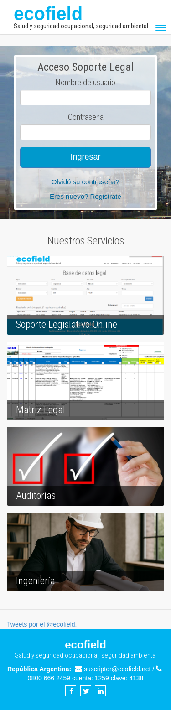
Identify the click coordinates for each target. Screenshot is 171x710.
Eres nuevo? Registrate (85, 196)
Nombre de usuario (85, 82)
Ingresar (85, 156)
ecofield (81, 17)
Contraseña (86, 117)
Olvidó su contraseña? (85, 182)
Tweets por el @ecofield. (42, 624)
